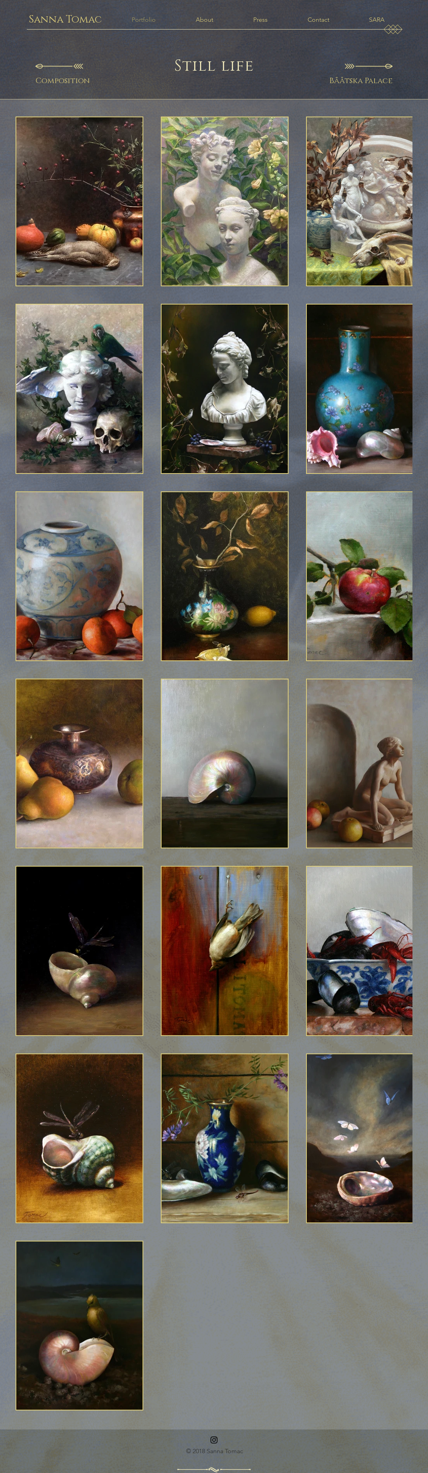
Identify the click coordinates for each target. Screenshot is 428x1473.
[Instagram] (214, 1440)
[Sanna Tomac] (65, 20)
